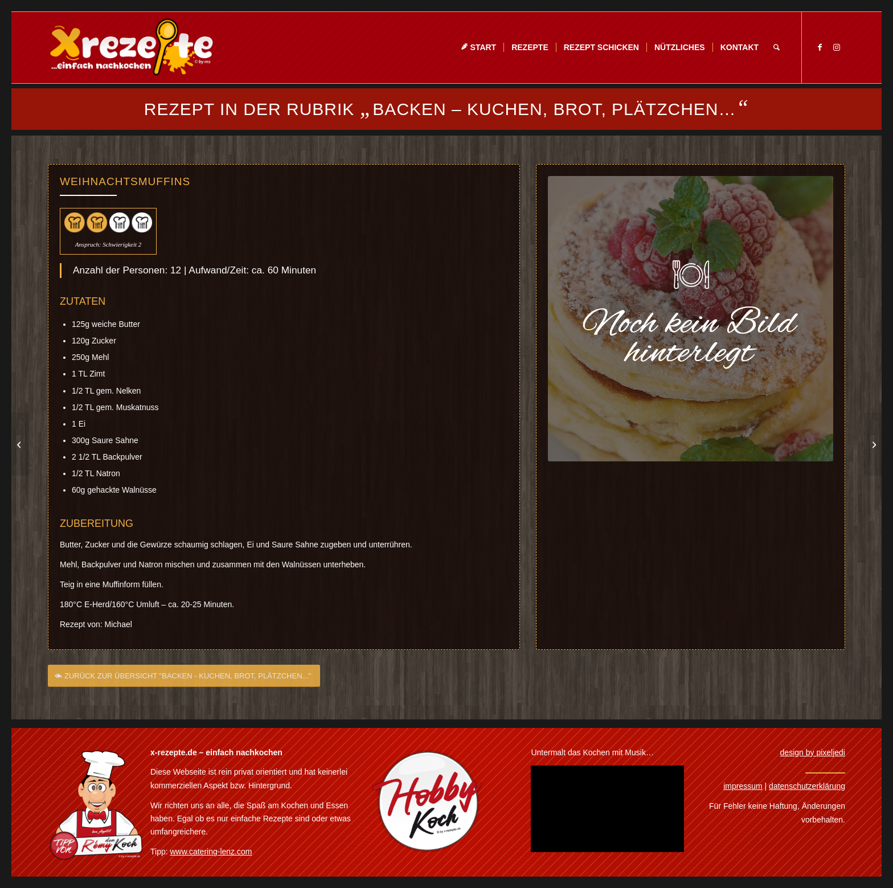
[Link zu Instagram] (836, 47)
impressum (742, 786)
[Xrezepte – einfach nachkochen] (131, 47)
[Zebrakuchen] (873, 444)
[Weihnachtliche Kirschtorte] (20, 444)
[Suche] (776, 47)
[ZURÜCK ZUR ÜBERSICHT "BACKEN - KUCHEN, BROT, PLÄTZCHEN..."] (184, 679)
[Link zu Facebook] (819, 47)
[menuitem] (478, 47)
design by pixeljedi (812, 752)
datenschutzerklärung (807, 786)
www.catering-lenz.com (211, 851)
